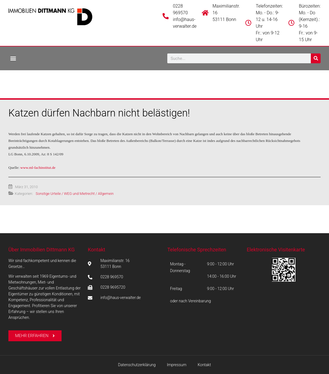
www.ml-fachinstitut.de (38, 167)
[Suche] (316, 58)
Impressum (176, 365)
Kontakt (96, 250)
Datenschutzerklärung (137, 365)
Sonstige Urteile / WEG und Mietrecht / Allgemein (75, 193)
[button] (13, 58)
